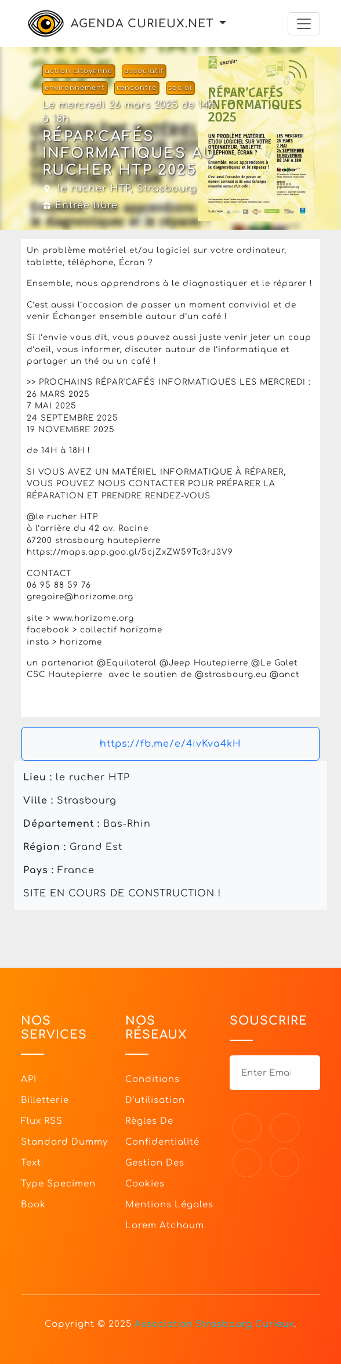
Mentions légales (169, 1205)
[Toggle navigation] (304, 23)
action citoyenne (79, 71)
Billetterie (45, 1100)
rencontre (137, 88)
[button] (222, 23)
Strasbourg (167, 188)
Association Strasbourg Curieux (214, 1324)
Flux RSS (42, 1121)
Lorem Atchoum (164, 1226)
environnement (75, 88)
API (29, 1079)
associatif (144, 71)
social (180, 88)
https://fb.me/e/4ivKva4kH (170, 744)
